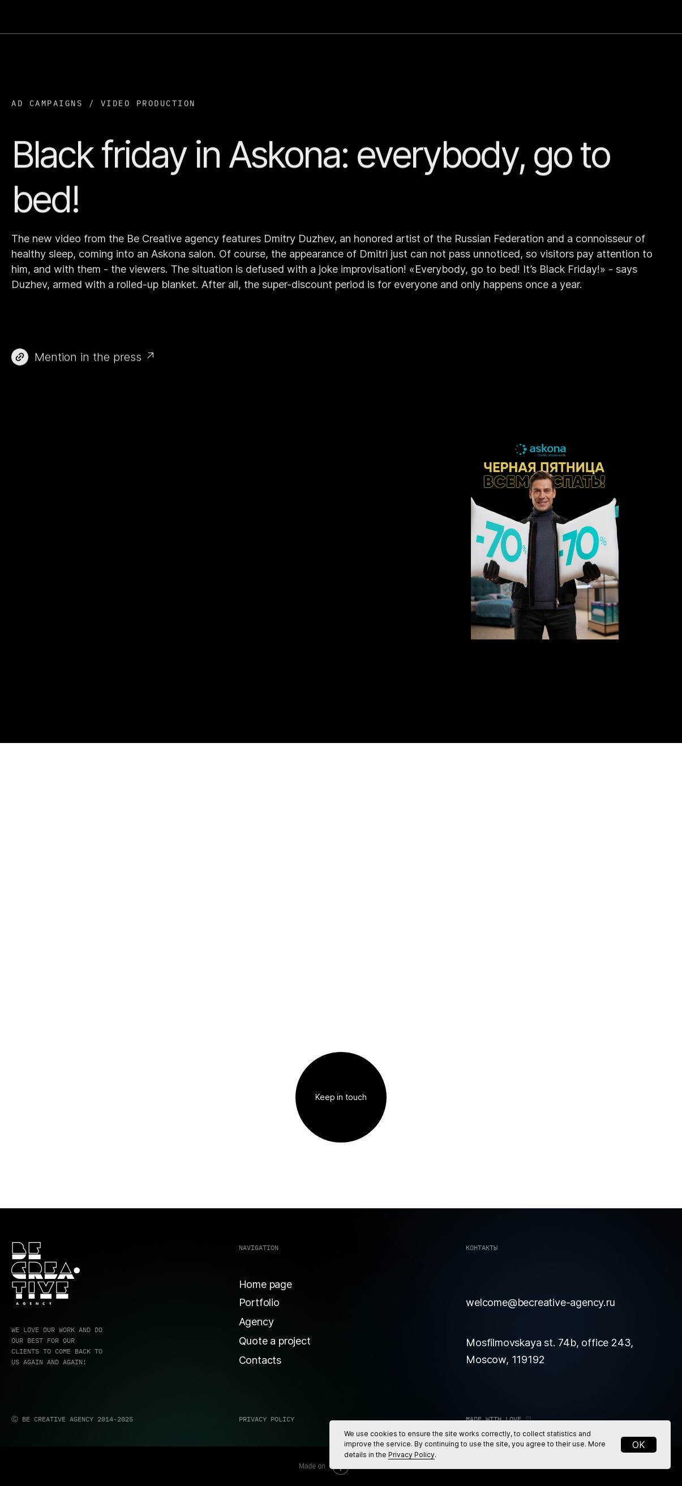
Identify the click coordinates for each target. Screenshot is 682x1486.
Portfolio (259, 1302)
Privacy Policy (411, 1454)
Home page (265, 1284)
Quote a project (275, 1340)
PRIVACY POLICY (266, 1419)
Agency (256, 1321)
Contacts (260, 1360)
